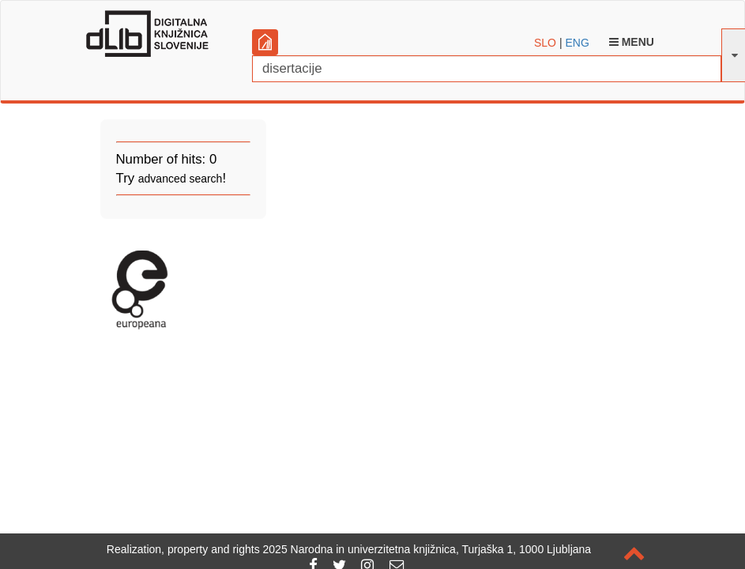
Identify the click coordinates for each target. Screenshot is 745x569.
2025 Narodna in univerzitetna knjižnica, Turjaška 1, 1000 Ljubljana (427, 549)
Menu (631, 42)
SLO (545, 42)
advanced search (180, 178)
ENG (577, 42)
